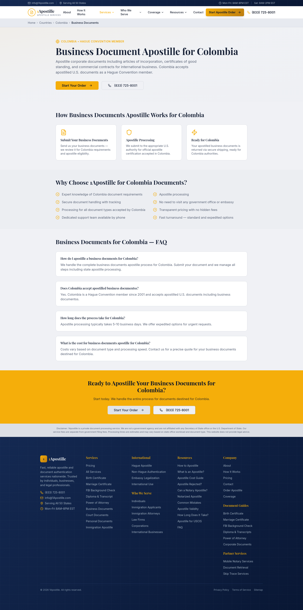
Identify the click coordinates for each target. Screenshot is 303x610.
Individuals (139, 501)
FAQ (180, 527)
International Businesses (147, 532)
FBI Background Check (100, 490)
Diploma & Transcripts (237, 532)
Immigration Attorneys (146, 513)
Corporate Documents (237, 544)
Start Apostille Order (225, 12)
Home (31, 22)
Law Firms (138, 519)
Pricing (90, 465)
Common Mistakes (189, 502)
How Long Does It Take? (192, 515)
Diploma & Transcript (99, 496)
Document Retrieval (235, 567)
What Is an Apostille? (190, 471)
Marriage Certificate (98, 484)
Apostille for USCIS (189, 521)
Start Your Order (77, 85)
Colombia (61, 22)
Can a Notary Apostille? (192, 490)
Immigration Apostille (99, 527)
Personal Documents (99, 521)
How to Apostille (187, 465)
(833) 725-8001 (261, 12)
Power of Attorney (97, 502)
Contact (198, 12)
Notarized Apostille (189, 496)
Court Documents (97, 515)
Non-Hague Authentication (149, 471)
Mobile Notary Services (238, 561)
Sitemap (258, 589)
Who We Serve (131, 12)
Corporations (140, 525)
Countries (45, 22)
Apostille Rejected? (189, 484)
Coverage (156, 12)
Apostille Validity (187, 508)
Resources (178, 12)
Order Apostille (232, 490)
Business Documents (99, 508)
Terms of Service (241, 589)
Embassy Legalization (145, 478)
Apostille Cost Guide (190, 478)
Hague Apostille (142, 465)
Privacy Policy (221, 589)
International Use (142, 484)
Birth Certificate (96, 478)
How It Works (81, 12)
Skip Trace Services (236, 573)
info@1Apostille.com (55, 497)
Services (107, 12)
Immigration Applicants (146, 507)
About (67, 12)
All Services (93, 471)
